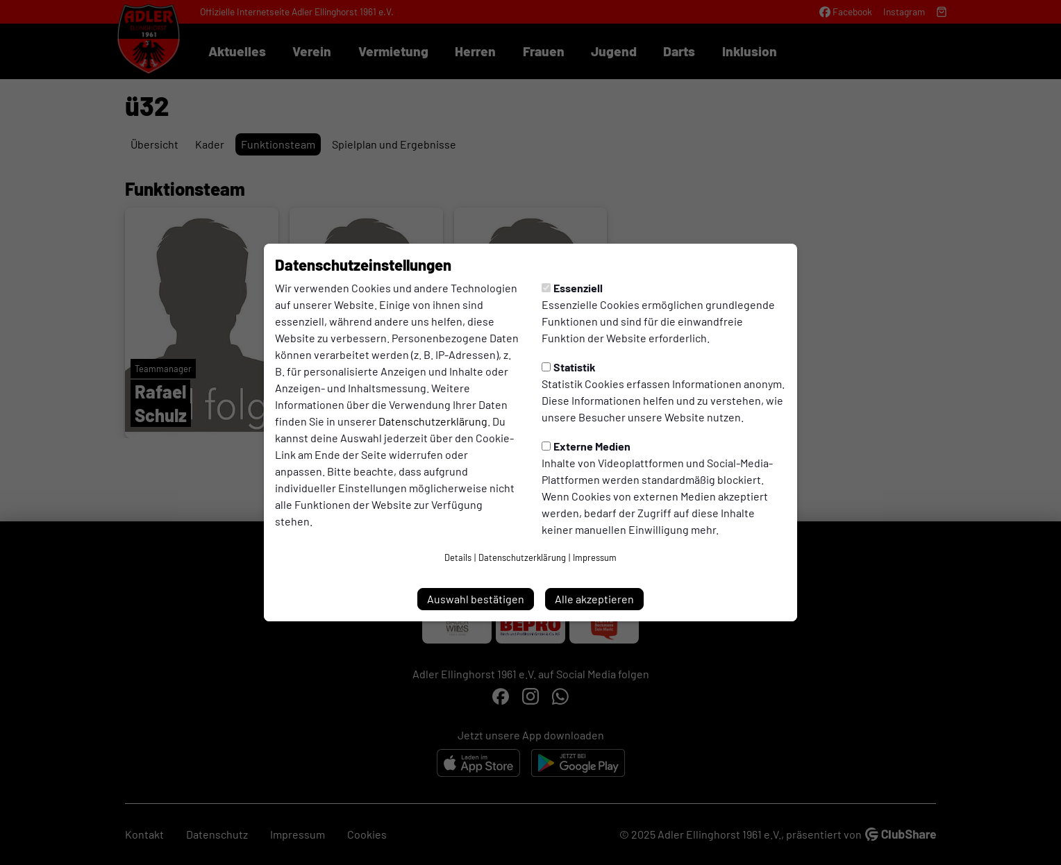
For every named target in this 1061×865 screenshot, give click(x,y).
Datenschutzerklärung (432, 421)
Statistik (569, 366)
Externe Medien (586, 446)
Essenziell (572, 287)
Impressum (595, 557)
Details (457, 557)
